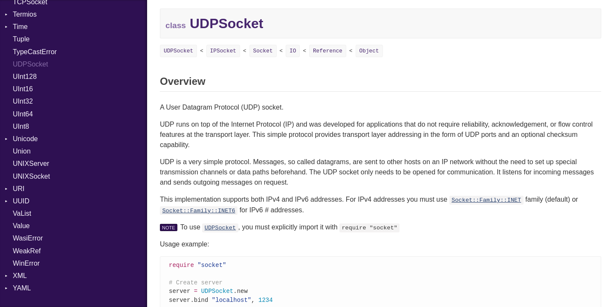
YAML (22, 288)
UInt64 (23, 114)
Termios (25, 14)
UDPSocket (30, 64)
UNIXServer (31, 163)
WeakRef (27, 251)
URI (19, 188)
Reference (327, 51)
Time (20, 26)
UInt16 (23, 89)
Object (369, 51)
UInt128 (25, 76)
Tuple (21, 39)
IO (293, 51)
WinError (26, 263)
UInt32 (23, 101)
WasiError (28, 238)
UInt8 (21, 126)
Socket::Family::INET (486, 200)
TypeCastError (35, 51)
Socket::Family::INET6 (198, 211)
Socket (263, 51)
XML (20, 275)
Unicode (25, 138)
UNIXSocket (31, 176)
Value (21, 225)
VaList (22, 213)
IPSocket (223, 51)
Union (22, 151)
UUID (21, 201)
